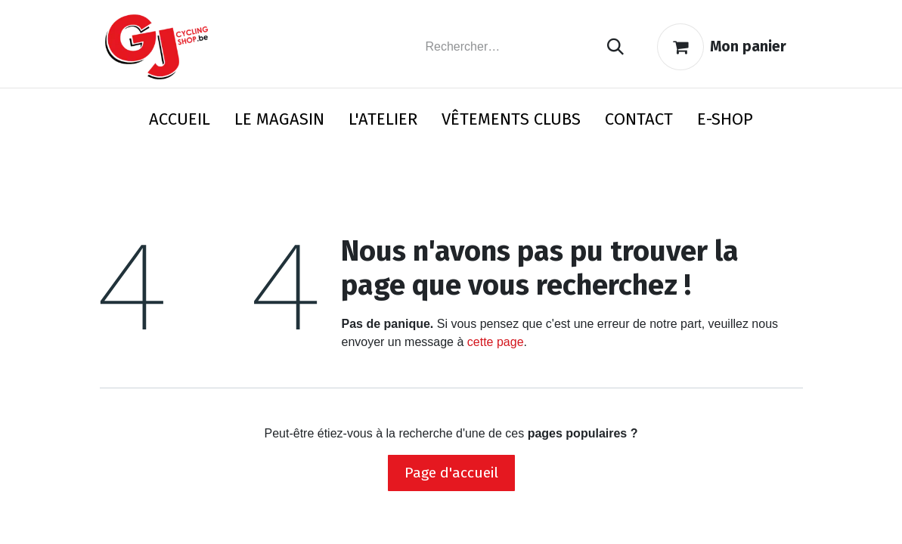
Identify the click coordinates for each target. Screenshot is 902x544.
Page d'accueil (451, 472)
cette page (495, 341)
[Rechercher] (615, 47)
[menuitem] (179, 122)
